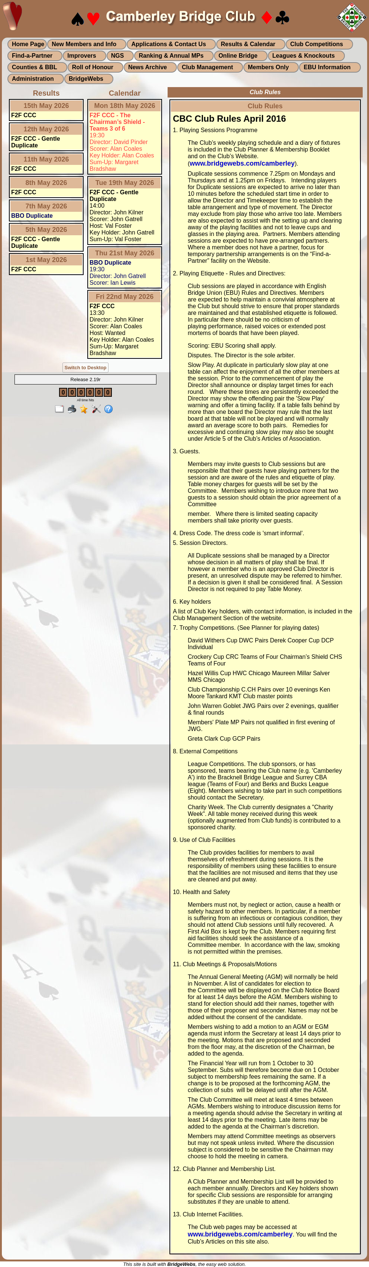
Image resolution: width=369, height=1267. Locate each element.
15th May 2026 (46, 105)
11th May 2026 (46, 159)
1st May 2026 (46, 260)
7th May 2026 (46, 206)
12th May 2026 (46, 129)
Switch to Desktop (86, 367)
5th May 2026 (46, 229)
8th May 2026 (46, 182)
